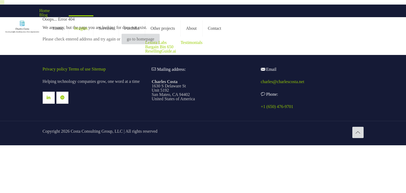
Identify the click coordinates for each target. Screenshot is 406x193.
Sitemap (99, 69)
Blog (43, 15)
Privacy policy (55, 69)
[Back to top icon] (358, 132)
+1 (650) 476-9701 (277, 106)
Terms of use (79, 69)
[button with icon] (49, 98)
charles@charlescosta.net (282, 81)
